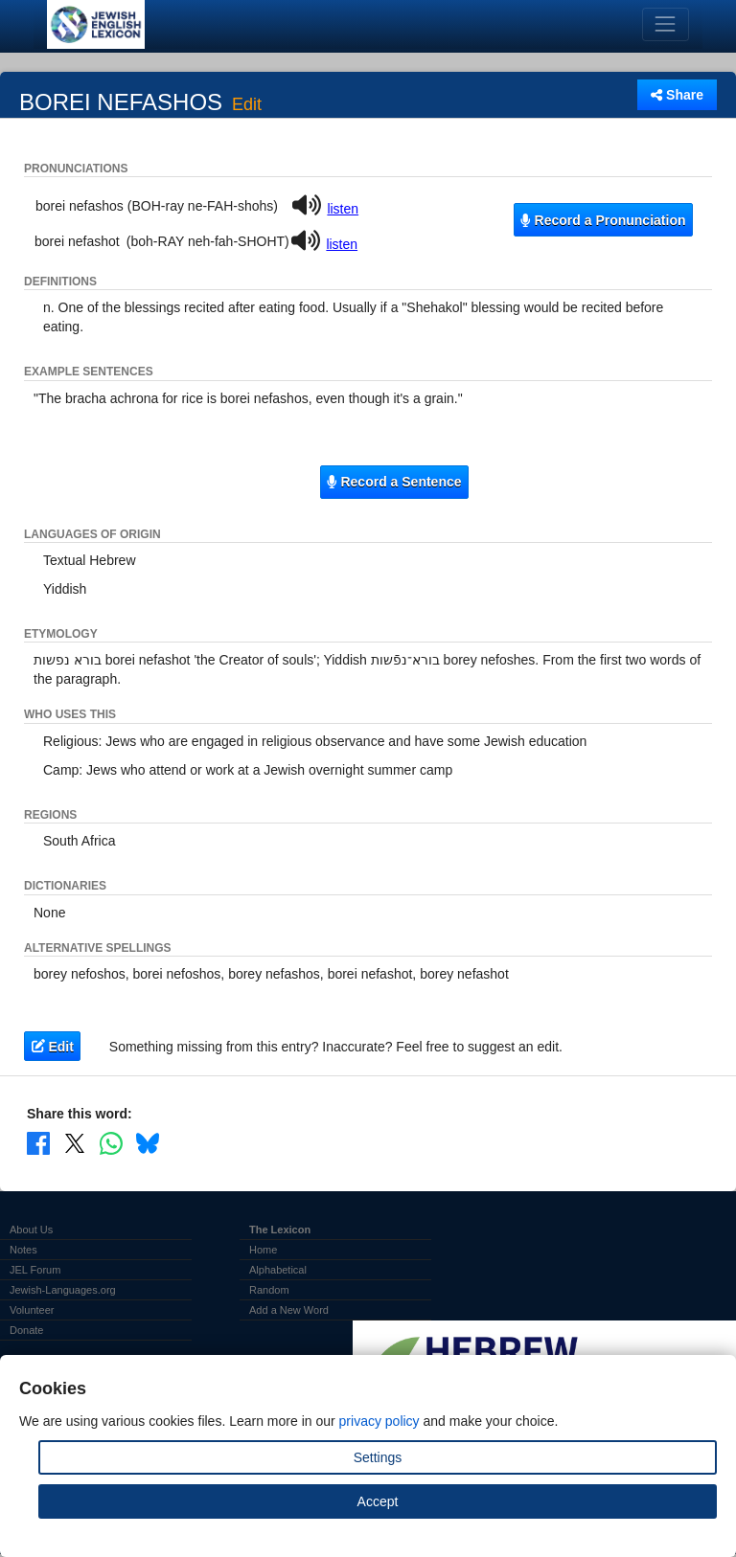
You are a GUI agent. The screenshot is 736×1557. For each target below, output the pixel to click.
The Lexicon (279, 1229)
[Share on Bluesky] (147, 1142)
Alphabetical (278, 1269)
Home (263, 1249)
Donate (26, 1330)
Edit (247, 105)
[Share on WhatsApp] (111, 1142)
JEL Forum (35, 1269)
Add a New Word (289, 1310)
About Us (31, 1229)
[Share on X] (74, 1142)
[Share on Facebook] (38, 1142)
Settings (378, 1457)
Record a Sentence (394, 481)
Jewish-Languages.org (63, 1290)
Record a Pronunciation (602, 220)
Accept (378, 1501)
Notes (23, 1249)
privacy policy (379, 1421)
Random (269, 1290)
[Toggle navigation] (665, 24)
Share (677, 94)
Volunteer (32, 1310)
